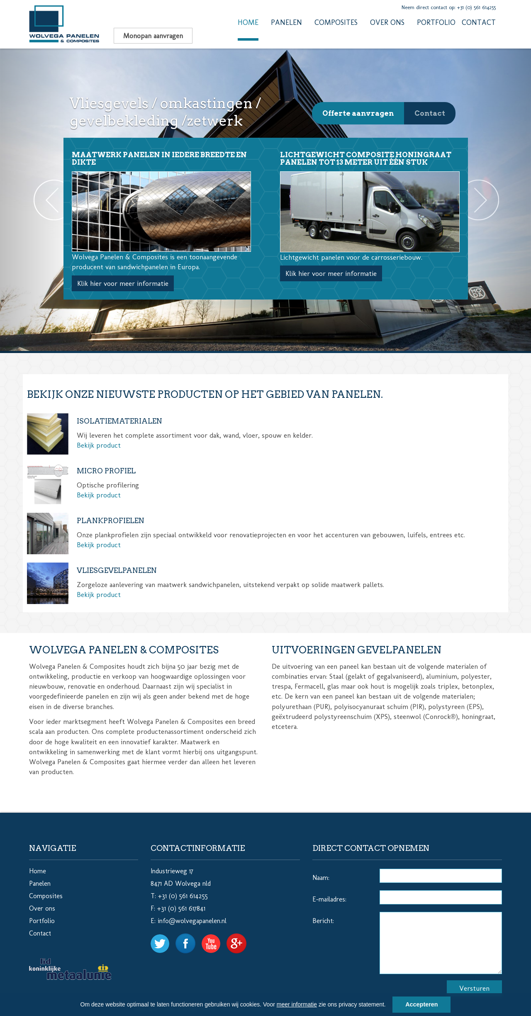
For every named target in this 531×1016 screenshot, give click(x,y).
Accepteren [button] (421, 1004)
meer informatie (297, 1004)
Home (248, 22)
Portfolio (436, 22)
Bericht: (323, 921)
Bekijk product (99, 445)
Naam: (320, 878)
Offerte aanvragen (358, 113)
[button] (388, 1005)
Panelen (286, 22)
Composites (336, 22)
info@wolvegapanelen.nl (192, 921)
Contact (479, 22)
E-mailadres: (329, 899)
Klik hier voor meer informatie (122, 283)
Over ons (387, 22)
